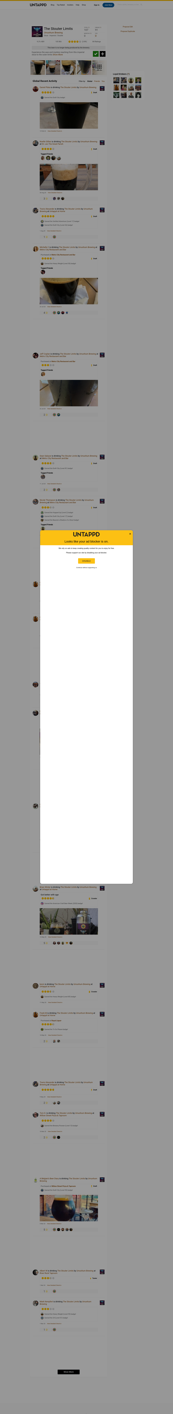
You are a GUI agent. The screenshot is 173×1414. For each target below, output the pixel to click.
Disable (86, 561)
